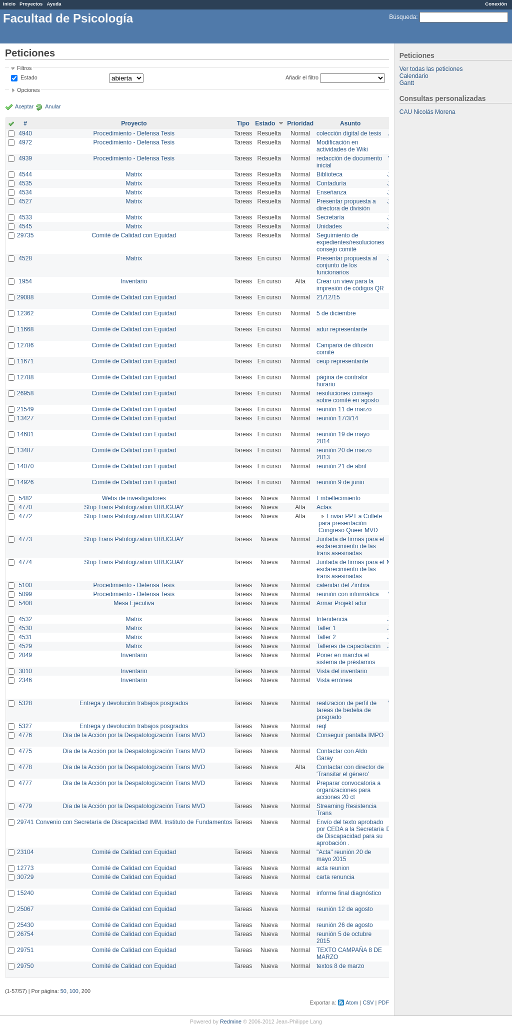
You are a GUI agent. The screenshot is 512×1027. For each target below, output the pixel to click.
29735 (25, 235)
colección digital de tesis (348, 133)
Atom (352, 1003)
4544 (25, 174)
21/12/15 (328, 297)
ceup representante (342, 361)
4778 (25, 767)
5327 (25, 726)
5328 (25, 703)
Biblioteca (329, 174)
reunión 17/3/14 (337, 418)
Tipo (243, 123)
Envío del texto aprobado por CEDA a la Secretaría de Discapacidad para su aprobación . (350, 833)
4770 (25, 507)
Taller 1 (326, 628)
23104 (25, 852)
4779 (25, 806)
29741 (25, 822)
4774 (25, 562)
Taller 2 (326, 637)
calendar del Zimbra (343, 585)
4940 (25, 133)
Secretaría (330, 217)
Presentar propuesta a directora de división (346, 205)
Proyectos (31, 3)
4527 (25, 201)
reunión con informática (347, 594)
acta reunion (333, 868)
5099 (25, 594)
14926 (25, 482)
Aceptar (24, 106)
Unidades (329, 226)
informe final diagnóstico (348, 893)
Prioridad (300, 123)
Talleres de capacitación (348, 646)
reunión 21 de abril (341, 466)
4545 (25, 226)
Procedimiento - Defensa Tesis (134, 133)
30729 (25, 877)
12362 (25, 313)
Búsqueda (402, 16)
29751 (25, 950)
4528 (25, 258)
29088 (25, 297)
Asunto (350, 123)
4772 (25, 516)
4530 (25, 628)
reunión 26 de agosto (344, 925)
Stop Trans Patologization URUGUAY (134, 507)
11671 (25, 361)
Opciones (28, 90)
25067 (25, 909)
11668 (25, 329)
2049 (25, 655)
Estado (29, 77)
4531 (25, 637)
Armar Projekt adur (341, 603)
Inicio (9, 3)
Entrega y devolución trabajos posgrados (134, 703)
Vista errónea (334, 680)
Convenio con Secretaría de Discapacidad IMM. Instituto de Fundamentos (134, 822)
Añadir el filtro (302, 77)
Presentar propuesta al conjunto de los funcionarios (346, 265)
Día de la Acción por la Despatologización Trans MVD (133, 735)
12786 (25, 345)
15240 (25, 893)
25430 (25, 925)
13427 (25, 418)
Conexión (496, 3)
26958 (25, 393)
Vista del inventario (341, 671)
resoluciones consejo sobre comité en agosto (347, 397)
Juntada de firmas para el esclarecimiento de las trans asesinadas (350, 546)
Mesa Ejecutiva (134, 603)
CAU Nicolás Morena (428, 111)
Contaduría (331, 183)
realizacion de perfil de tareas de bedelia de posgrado (346, 710)
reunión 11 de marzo (344, 409)
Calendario (414, 75)
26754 (25, 934)
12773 (25, 868)
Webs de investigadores (134, 498)
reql (321, 726)
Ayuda (53, 3)
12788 (25, 377)
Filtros (24, 68)
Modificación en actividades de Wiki (342, 146)
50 (63, 991)
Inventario (133, 281)
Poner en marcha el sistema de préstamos (345, 659)
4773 (25, 539)
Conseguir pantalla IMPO (350, 735)
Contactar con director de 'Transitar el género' (350, 771)
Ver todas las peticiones (431, 68)
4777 (25, 783)
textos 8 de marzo (340, 966)
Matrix (134, 174)
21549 (25, 409)
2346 (25, 680)
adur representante (341, 329)
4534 (25, 192)
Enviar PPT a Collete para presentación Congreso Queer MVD (350, 523)
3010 (25, 671)
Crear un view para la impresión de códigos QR (350, 285)
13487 (25, 450)
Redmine (231, 1022)
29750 (25, 966)
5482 (25, 498)
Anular (52, 106)
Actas (324, 507)
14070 (25, 466)
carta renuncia (335, 877)
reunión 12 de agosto (344, 909)
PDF (383, 1003)
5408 (25, 603)
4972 (25, 142)
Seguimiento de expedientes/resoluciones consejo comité (350, 242)
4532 (25, 619)
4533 (25, 217)
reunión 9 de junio (340, 482)
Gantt (407, 82)
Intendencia (332, 619)
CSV (368, 1003)
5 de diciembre (336, 313)
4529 (25, 646)
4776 (25, 735)
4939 (25, 158)
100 (74, 991)
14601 (25, 434)
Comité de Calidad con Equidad (134, 235)
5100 (25, 585)
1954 (25, 281)
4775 (25, 751)
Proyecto (133, 123)
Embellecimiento (338, 498)
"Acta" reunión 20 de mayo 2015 (343, 856)
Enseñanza (331, 192)
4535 (25, 183)
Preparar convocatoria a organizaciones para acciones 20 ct (348, 790)
